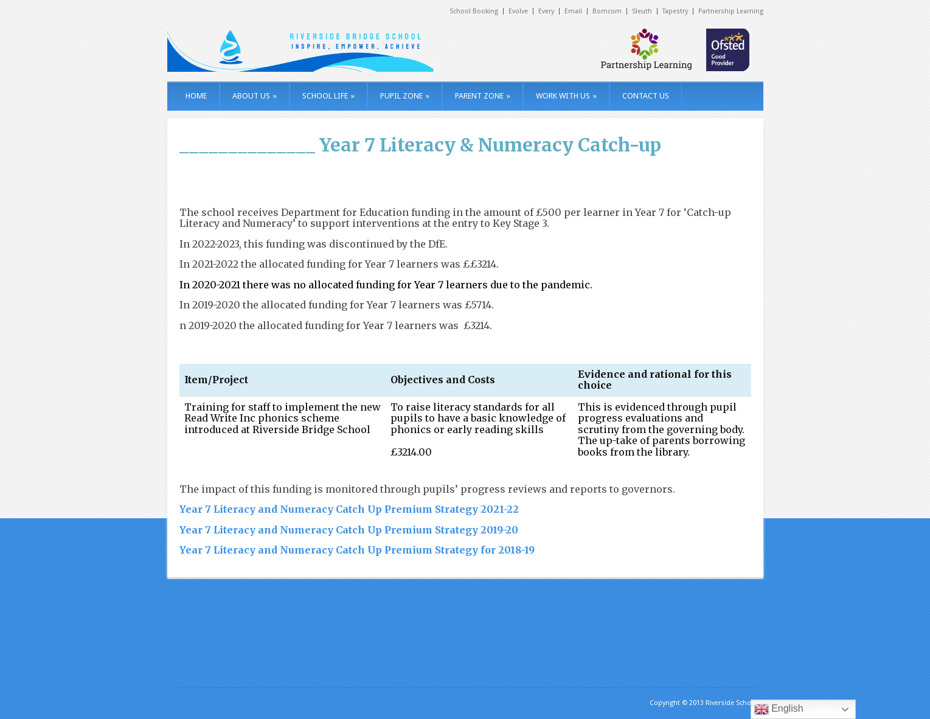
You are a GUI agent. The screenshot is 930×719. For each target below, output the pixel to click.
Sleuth (642, 11)
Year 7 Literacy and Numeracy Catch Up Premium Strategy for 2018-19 (357, 550)
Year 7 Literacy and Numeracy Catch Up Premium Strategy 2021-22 (349, 509)
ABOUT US (254, 95)
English (778, 709)
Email (573, 11)
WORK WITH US (566, 95)
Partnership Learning (730, 11)
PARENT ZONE (482, 95)
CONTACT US (645, 95)
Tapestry (675, 11)
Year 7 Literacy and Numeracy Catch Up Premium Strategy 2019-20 (348, 530)
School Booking (473, 11)
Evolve (518, 11)
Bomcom (607, 11)
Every (546, 11)
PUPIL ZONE (404, 95)
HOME (196, 95)
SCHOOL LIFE (328, 95)
